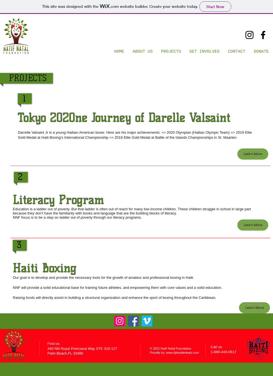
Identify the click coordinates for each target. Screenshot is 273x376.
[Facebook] (263, 35)
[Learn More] (252, 154)
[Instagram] (249, 35)
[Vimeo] (147, 321)
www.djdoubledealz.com (182, 352)
